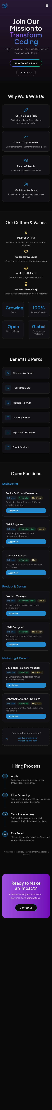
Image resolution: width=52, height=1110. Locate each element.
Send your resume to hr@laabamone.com (21, 739)
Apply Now (13, 510)
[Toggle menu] (47, 5)
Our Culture (26, 72)
